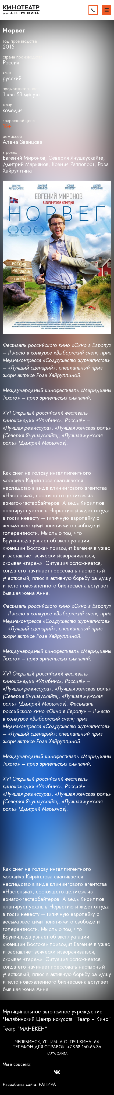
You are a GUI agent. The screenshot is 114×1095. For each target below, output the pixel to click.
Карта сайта (57, 1053)
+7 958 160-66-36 (84, 1047)
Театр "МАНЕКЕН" (25, 1029)
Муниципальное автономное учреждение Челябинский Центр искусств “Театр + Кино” (57, 1015)
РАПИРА (47, 1084)
